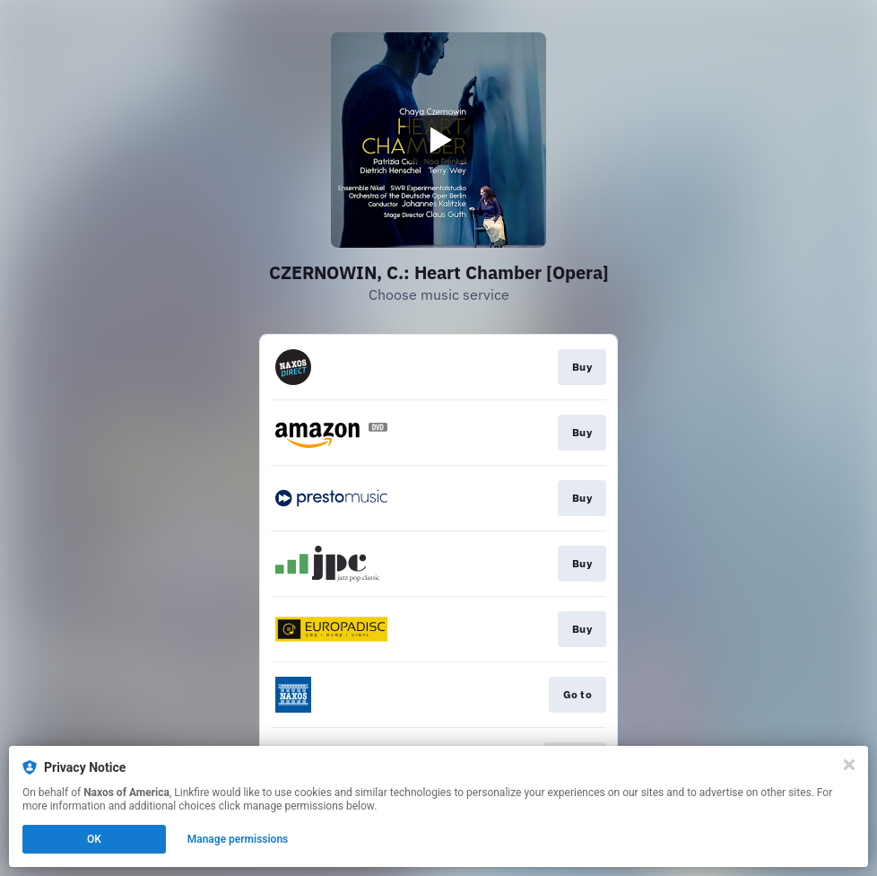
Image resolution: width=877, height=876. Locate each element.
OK (94, 839)
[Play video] (438, 140)
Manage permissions (238, 839)
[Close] (849, 764)
